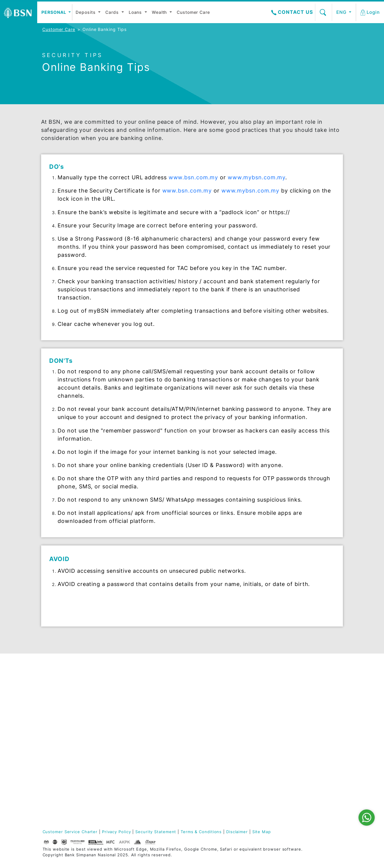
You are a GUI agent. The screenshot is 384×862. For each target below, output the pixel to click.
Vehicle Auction (263, 723)
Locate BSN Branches (310, 688)
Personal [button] (54, 12)
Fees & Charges (263, 706)
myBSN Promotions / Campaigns (318, 757)
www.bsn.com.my (193, 177)
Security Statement (155, 832)
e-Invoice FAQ (313, 784)
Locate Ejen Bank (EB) (317, 700)
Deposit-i (154, 678)
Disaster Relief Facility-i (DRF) (212, 692)
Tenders (255, 739)
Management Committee (56, 696)
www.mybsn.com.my (256, 177)
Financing (154, 694)
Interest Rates (262, 690)
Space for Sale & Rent (264, 749)
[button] (370, 12)
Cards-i (152, 686)
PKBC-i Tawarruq (213, 702)
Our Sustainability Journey (61, 741)
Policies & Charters (63, 751)
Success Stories (213, 776)
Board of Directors (62, 678)
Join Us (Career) (60, 731)
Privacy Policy (116, 832)
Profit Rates (259, 698)
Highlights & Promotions (259, 680)
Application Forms (317, 719)
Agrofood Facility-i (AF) (216, 757)
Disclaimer (237, 832)
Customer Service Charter (70, 832)
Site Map (261, 832)
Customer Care (193, 12)
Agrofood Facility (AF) (214, 745)
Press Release (57, 723)
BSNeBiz (307, 767)
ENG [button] (342, 12)
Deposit (101, 678)
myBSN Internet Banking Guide (315, 737)
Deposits (86, 12)
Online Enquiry (314, 711)
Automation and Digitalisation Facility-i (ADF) (212, 731)
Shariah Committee (62, 686)
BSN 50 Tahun (57, 759)
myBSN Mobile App (318, 727)
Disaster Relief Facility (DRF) (211, 680)
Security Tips (312, 775)
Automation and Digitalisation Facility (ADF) (212, 715)
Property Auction (265, 731)
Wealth (160, 12)
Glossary (153, 702)
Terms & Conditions (201, 832)
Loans (136, 12)
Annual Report (57, 706)
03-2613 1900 (71, 807)
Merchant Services (216, 767)
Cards (112, 12)
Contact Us (292, 12)
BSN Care (52, 714)
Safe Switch (311, 747)
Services (255, 714)
